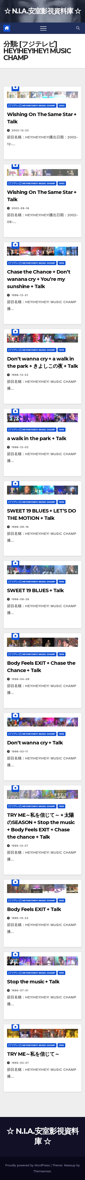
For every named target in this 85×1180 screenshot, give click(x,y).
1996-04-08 (20, 679)
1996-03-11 (20, 751)
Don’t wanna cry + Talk (35, 743)
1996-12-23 (20, 374)
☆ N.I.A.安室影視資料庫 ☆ (42, 11)
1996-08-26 (20, 599)
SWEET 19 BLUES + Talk (35, 590)
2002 (62, 105)
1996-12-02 (20, 447)
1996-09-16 (20, 526)
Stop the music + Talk (33, 982)
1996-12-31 (20, 295)
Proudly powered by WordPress (28, 1165)
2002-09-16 (20, 208)
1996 (61, 263)
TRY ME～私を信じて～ (33, 1054)
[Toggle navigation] (43, 28)
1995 (61, 806)
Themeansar (42, 1171)
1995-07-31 (20, 990)
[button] (78, 28)
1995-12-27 (20, 845)
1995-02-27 (20, 1062)
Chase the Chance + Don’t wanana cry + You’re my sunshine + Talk (38, 279)
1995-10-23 (20, 918)
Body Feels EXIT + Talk (34, 909)
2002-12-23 (20, 130)
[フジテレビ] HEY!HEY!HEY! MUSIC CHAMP (31, 105)
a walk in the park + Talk (36, 438)
